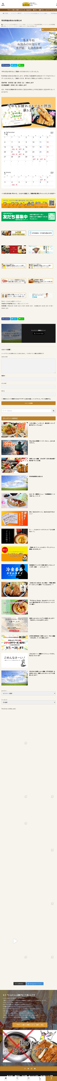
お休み (4, 26)
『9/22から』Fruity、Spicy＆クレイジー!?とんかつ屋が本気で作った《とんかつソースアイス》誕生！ (42, 602)
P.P (38, 1073)
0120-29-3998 (24, 303)
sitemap (32, 1073)
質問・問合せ (38, 1070)
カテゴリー (4, 690)
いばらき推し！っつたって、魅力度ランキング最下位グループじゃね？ (42, 424)
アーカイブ (4, 699)
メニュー (28, 1078)
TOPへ (51, 1078)
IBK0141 (24, 1073)
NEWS (17, 1068)
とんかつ (16, 26)
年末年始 (31, 26)
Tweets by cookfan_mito (8, 708)
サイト (3, 391)
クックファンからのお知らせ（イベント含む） (36, 13)
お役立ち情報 (11, 1070)
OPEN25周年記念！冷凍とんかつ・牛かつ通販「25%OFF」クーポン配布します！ (42, 637)
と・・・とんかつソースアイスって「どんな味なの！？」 (42, 530)
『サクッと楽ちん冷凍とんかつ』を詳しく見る (30, 1017)
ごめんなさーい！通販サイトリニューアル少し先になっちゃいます (42, 655)
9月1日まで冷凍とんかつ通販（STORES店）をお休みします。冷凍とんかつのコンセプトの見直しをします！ (42, 673)
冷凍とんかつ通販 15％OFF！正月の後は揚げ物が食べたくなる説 (42, 459)
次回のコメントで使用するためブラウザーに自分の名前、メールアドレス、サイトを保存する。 (27, 398)
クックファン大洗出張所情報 (34, 24)
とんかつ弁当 (33, 1068)
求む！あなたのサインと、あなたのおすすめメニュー (42, 513)
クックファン (10, 26)
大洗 (28, 26)
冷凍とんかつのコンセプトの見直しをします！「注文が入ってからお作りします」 (42, 619)
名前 (3, 375)
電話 (40, 1078)
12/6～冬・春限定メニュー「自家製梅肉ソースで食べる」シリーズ (42, 495)
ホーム (5, 1078)
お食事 (24, 1068)
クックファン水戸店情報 (48, 24)
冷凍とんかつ (22, 26)
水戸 (35, 26)
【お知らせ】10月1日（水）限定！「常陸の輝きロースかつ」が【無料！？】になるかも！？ (42, 584)
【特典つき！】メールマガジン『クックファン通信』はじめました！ (42, 548)
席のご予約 (49, 1070)
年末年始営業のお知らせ (36, 476)
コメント (4, 356)
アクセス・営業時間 (24, 1070)
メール (3, 383)
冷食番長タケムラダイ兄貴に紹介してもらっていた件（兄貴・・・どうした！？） (42, 566)
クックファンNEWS (16, 13)
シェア (17, 1078)
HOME (6, 13)
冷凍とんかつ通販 (46, 1068)
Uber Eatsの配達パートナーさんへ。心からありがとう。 (42, 442)
